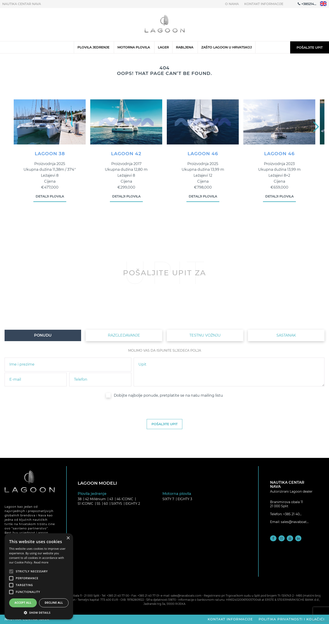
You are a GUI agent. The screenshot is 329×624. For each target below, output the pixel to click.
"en (323, 3)
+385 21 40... (292, 514)
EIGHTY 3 (185, 499)
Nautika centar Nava (21, 4)
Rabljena (184, 47)
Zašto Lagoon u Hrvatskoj (226, 47)
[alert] (39, 576)
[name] (68, 364)
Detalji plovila (50, 199)
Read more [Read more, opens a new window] (41, 562)
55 (98, 504)
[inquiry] (229, 372)
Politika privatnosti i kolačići (291, 619)
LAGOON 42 (126, 156)
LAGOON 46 (203, 156)
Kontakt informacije (263, 4)
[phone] (100, 379)
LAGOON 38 (50, 156)
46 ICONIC (125, 499)
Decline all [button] (54, 603)
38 (80, 499)
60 (106, 504)
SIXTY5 (116, 504)
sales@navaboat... (295, 522)
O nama (232, 4)
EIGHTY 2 (132, 504)
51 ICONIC (85, 504)
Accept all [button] (23, 603)
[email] (36, 379)
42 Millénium (95, 499)
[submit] (164, 424)
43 (111, 499)
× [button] (68, 538)
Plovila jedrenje (93, 47)
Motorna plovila (133, 47)
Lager (163, 47)
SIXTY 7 (168, 499)
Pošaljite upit (310, 47)
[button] (39, 612)
